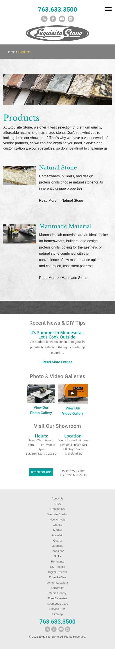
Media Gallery (57, 593)
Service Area (57, 608)
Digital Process (57, 572)
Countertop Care (57, 603)
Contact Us (57, 509)
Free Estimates (57, 598)
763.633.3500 (57, 9)
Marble (57, 530)
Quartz (57, 540)
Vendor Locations (57, 582)
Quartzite (57, 545)
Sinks (57, 556)
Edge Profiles (57, 577)
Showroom (57, 587)
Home (11, 52)
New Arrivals (57, 519)
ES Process (57, 566)
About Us (57, 498)
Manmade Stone (74, 278)
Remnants (57, 561)
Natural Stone (72, 200)
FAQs (57, 503)
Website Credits (57, 514)
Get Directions (41, 472)
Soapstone (57, 551)
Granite (57, 524)
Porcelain (57, 535)
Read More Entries (57, 362)
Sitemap (57, 614)
